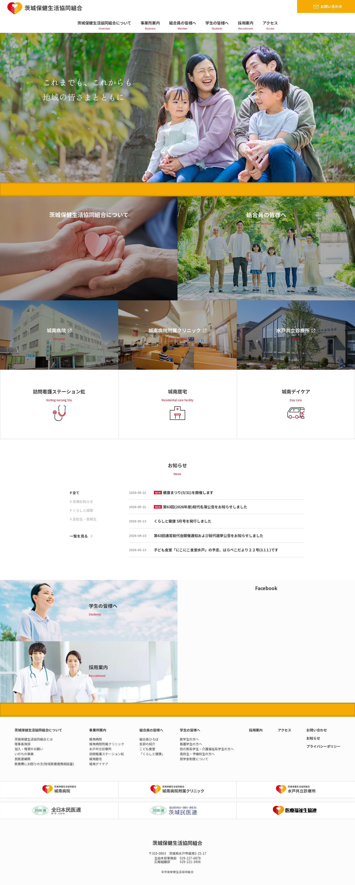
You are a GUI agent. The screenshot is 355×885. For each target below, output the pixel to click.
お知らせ (313, 738)
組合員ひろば (148, 739)
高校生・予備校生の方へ (197, 754)
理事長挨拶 (22, 744)
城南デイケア (98, 764)
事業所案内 (150, 23)
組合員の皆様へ (182, 23)
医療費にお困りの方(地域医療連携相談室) (44, 764)
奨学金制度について (194, 759)
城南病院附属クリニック (106, 744)
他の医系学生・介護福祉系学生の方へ (207, 749)
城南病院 (95, 739)
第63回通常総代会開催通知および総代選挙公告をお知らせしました (208, 535)
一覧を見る (79, 536)
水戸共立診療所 (100, 749)
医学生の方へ (189, 739)
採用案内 (245, 23)
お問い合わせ (331, 6)
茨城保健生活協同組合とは (34, 739)
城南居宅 (95, 759)
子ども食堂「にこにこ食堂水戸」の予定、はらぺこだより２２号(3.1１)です (216, 549)
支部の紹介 (147, 744)
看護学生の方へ (191, 744)
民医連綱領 (22, 759)
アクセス (270, 23)
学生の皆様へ (217, 23)
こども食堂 (147, 749)
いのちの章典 (24, 754)
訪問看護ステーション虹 (106, 754)
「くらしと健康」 (152, 754)
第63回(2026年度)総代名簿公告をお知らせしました (200, 506)
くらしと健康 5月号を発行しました (182, 521)
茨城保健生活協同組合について (104, 23)
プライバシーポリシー (323, 746)
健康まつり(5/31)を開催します (183, 492)
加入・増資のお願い (29, 749)
